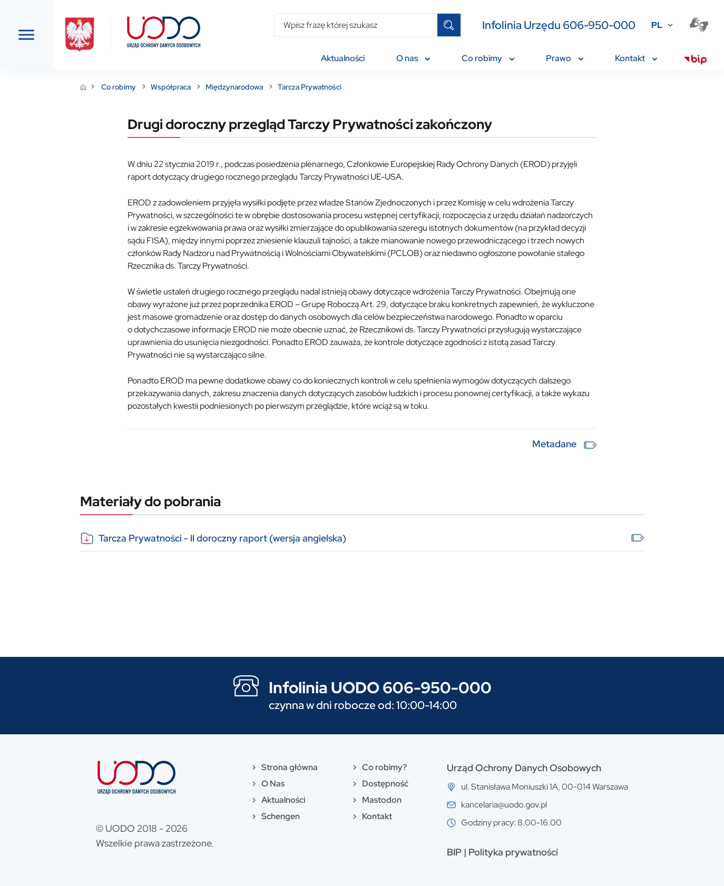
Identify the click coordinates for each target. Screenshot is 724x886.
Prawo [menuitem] (564, 58)
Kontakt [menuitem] (636, 58)
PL (656, 25)
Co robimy (205, 87)
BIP (533, 852)
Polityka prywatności (592, 852)
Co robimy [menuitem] (488, 58)
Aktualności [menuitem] (343, 58)
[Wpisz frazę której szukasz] (356, 25)
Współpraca (257, 87)
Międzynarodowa (320, 87)
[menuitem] (695, 61)
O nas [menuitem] (413, 58)
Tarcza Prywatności (395, 87)
